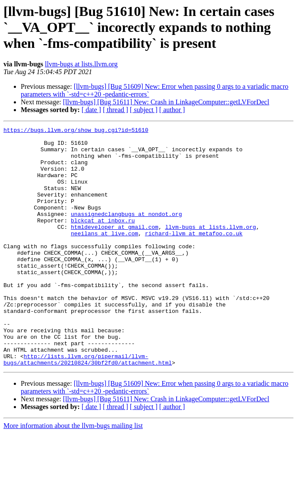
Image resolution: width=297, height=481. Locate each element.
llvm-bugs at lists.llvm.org (81, 64)
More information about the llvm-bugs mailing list (73, 473)
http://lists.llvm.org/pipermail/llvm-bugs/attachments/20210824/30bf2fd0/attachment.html (87, 406)
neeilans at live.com (104, 255)
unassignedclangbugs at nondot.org (126, 232)
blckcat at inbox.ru (103, 240)
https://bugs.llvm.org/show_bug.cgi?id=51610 (75, 131)
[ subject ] (144, 109)
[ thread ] (115, 109)
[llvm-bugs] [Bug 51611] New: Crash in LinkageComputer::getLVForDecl (166, 102)
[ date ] (91, 109)
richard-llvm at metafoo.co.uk (194, 255)
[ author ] (172, 109)
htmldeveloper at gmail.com (114, 247)
